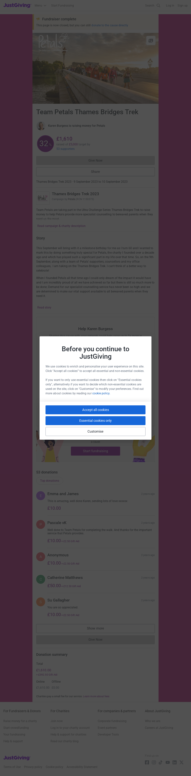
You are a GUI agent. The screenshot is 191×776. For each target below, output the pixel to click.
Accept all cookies (95, 410)
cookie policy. (101, 393)
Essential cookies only (95, 421)
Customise (95, 431)
